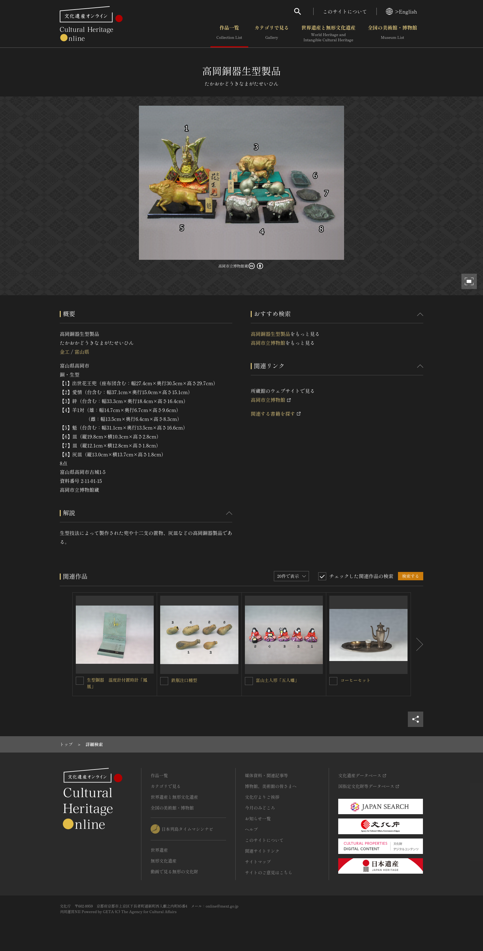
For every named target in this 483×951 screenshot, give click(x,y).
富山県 (81, 351)
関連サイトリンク (262, 851)
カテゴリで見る (271, 33)
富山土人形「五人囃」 (277, 680)
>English (401, 11)
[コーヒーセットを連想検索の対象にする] (333, 681)
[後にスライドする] (417, 644)
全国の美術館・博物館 (392, 33)
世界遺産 (159, 850)
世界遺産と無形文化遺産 (328, 33)
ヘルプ (251, 829)
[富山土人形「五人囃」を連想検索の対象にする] (249, 681)
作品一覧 (229, 33)
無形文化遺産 (164, 861)
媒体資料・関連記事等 (266, 775)
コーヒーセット (355, 680)
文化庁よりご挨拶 (262, 797)
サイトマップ (258, 862)
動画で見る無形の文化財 (174, 871)
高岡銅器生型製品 (270, 333)
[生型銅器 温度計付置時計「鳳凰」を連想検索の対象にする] (80, 681)
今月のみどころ (260, 808)
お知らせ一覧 (258, 818)
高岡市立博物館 (268, 342)
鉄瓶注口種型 (184, 680)
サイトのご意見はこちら (268, 872)
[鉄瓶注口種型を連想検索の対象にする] (164, 681)
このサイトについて (345, 11)
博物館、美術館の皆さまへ (271, 786)
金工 (65, 351)
